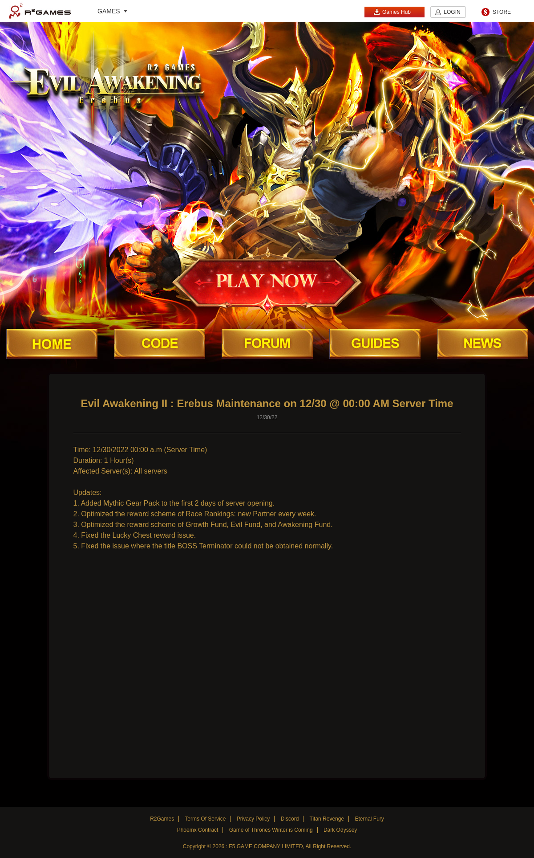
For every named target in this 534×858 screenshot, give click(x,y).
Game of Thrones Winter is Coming (271, 830)
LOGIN (452, 12)
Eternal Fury (369, 819)
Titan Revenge (327, 819)
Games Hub (392, 11)
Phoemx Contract (197, 830)
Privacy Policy (253, 819)
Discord (290, 819)
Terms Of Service (205, 819)
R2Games (40, 11)
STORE (502, 12)
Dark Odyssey (340, 830)
